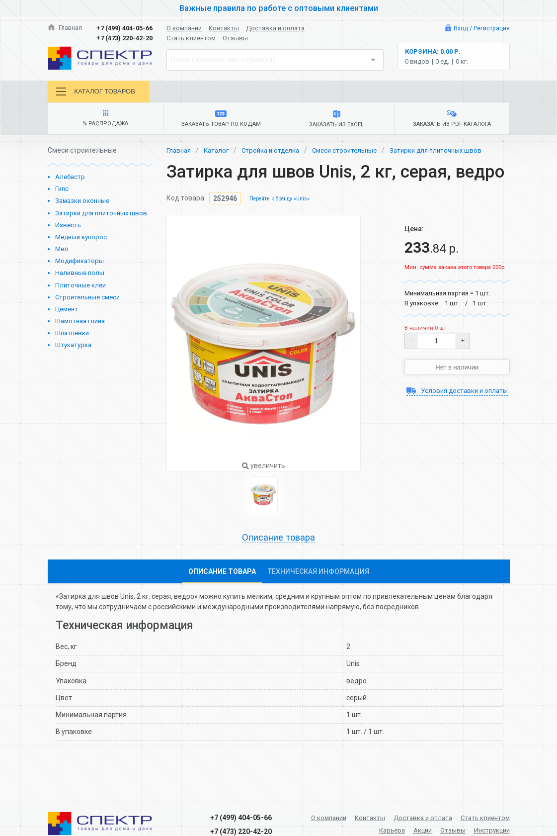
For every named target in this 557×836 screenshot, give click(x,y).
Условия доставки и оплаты (457, 400)
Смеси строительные (354, 153)
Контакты (224, 28)
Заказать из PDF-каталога (451, 121)
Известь (68, 228)
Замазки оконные (82, 204)
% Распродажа (106, 121)
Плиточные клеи (80, 288)
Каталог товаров (98, 92)
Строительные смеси (87, 300)
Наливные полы (79, 276)
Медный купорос (81, 240)
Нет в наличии (457, 371)
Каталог (219, 153)
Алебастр (70, 180)
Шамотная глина (80, 324)
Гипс (62, 192)
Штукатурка (73, 348)
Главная (65, 28)
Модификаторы (79, 264)
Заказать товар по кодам (221, 121)
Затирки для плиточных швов (101, 216)
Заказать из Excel (337, 121)
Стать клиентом (191, 38)
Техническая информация (318, 575)
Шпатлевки (72, 336)
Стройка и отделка (276, 153)
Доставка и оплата (275, 28)
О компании (184, 28)
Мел (61, 252)
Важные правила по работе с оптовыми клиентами (279, 8)
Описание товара (279, 541)
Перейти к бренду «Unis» (282, 202)
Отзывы (235, 38)
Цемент (66, 312)
